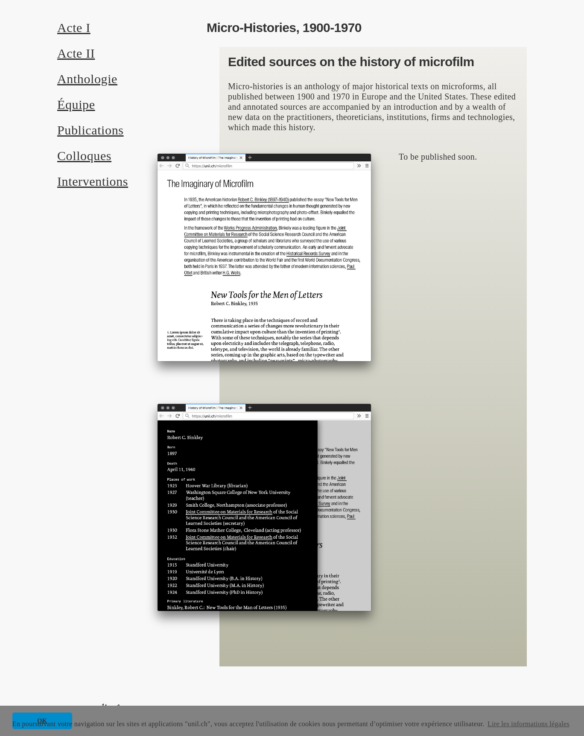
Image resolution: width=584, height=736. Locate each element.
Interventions (92, 181)
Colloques (84, 156)
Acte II (76, 53)
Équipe (76, 104)
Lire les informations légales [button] (528, 723)
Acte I (74, 27)
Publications (90, 130)
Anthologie (87, 79)
